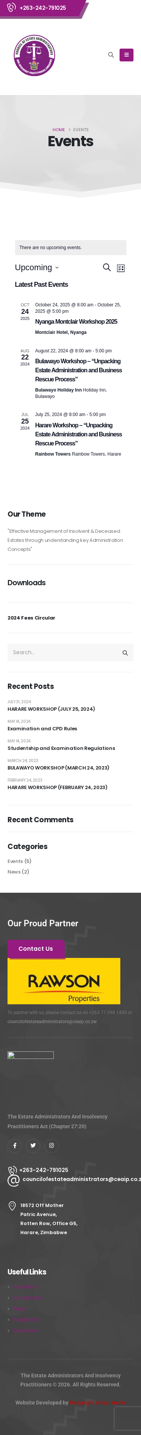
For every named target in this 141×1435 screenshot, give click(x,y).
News (14, 871)
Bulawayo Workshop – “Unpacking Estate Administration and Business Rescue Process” (78, 370)
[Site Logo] (33, 55)
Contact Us (26, 1287)
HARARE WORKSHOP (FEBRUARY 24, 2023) (58, 787)
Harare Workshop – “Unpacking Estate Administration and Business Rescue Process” (78, 434)
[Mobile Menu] (126, 55)
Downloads (26, 1331)
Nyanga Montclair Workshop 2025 (76, 321)
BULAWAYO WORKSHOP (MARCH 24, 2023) (58, 767)
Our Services (27, 1298)
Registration (27, 1320)
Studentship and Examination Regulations (61, 748)
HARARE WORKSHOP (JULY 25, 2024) (51, 709)
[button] (111, 55)
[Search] (125, 652)
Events (15, 861)
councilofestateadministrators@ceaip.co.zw (52, 1021)
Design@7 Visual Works (98, 1403)
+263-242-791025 (43, 8)
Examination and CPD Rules (42, 728)
